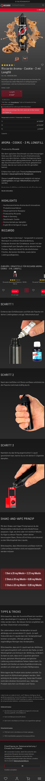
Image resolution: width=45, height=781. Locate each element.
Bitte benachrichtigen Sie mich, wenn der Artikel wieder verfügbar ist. (21, 111)
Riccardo (15, 149)
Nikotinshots (25, 180)
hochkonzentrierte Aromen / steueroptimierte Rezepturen (21, 172)
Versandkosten (15, 102)
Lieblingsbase (7, 180)
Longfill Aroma (13, 178)
